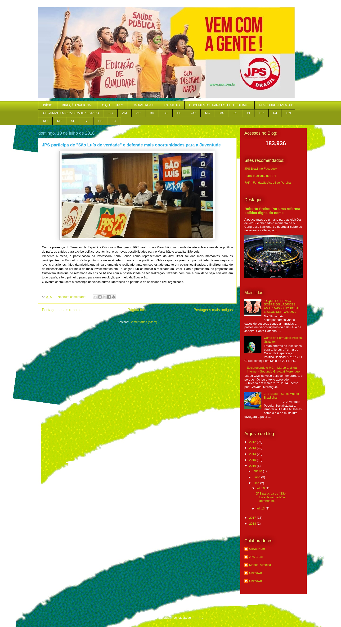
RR (59, 121)
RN (288, 113)
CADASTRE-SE (143, 105)
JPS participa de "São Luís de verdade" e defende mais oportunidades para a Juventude (131, 145)
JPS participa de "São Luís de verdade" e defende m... (271, 497)
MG (207, 113)
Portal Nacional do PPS (260, 175)
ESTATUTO (172, 105)
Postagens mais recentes (62, 310)
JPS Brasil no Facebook (260, 168)
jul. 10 (260, 488)
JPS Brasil (256, 557)
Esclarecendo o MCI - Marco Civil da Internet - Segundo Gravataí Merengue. (274, 369)
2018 (253, 523)
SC (73, 121)
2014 (253, 454)
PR (261, 113)
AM (124, 113)
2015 (253, 460)
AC (110, 113)
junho (257, 477)
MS (222, 113)
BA (152, 113)
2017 (253, 517)
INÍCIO (48, 105)
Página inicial (138, 310)
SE (87, 121)
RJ (275, 113)
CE (165, 113)
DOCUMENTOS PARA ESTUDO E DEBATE (219, 105)
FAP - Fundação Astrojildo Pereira (267, 182)
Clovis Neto (257, 548)
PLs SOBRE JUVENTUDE (277, 105)
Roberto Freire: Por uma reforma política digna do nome (272, 211)
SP (100, 121)
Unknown (255, 573)
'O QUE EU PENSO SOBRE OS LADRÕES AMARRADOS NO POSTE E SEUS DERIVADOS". (282, 306)
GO (193, 113)
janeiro (258, 471)
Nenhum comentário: (72, 297)
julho (256, 483)
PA (236, 113)
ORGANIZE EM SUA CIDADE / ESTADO (71, 113)
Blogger (197, 617)
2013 (253, 448)
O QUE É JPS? (112, 105)
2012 (253, 442)
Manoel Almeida (260, 565)
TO (114, 121)
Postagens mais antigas (213, 310)
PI (248, 113)
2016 (253, 466)
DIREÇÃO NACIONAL (77, 105)
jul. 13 (260, 508)
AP (138, 113)
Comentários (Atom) (143, 322)
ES (179, 113)
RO (45, 121)
